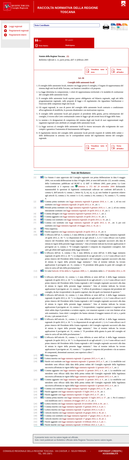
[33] (35, 425)
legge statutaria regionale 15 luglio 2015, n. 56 (80, 391)
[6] (35, 220)
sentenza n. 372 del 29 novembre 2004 (94, 186)
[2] (35, 201)
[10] (35, 235)
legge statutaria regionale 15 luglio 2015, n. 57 (80, 394)
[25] (35, 397)
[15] (35, 319)
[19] (35, 361)
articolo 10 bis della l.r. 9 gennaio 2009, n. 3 (71, 271)
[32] (35, 422)
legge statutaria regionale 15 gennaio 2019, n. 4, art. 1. (84, 407)
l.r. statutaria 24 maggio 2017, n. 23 (75, 401)
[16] (35, 337)
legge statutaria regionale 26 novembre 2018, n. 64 (81, 404)
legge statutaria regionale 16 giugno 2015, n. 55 (86, 388)
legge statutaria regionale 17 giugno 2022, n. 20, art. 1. (89, 416)
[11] (35, 253)
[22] (35, 388)
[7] (35, 223)
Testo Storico (41, 45)
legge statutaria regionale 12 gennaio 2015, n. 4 (80, 358)
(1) (68, 56)
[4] (35, 213)
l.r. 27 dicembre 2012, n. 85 (114, 271)
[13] (35, 277)
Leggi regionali (15, 26)
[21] (35, 379)
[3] (35, 207)
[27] (35, 407)
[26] (35, 404)
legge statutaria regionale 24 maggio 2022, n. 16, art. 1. (78, 226)
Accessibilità (110, 453)
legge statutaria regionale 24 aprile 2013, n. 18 (75, 204)
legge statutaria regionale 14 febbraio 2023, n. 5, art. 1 (83, 422)
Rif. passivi (69, 40)
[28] (35, 410)
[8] (35, 229)
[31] (35, 419)
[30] (35, 416)
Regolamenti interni (17, 35)
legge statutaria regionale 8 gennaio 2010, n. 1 (88, 201)
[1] (35, 177)
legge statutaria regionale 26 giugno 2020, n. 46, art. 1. (84, 413)
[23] (35, 391)
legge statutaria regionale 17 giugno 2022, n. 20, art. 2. (84, 419)
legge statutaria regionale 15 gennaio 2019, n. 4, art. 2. (83, 410)
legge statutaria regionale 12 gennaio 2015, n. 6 (83, 370)
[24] (35, 394)
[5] (35, 217)
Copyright (104, 451)
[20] (35, 370)
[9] (35, 232)
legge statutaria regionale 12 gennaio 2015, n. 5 (85, 361)
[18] (35, 358)
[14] (35, 295)
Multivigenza (70, 45)
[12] (35, 271)
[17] (35, 355)
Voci (38, 40)
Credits (116, 451)
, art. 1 (105, 404)
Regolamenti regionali (19, 30)
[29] (35, 413)
